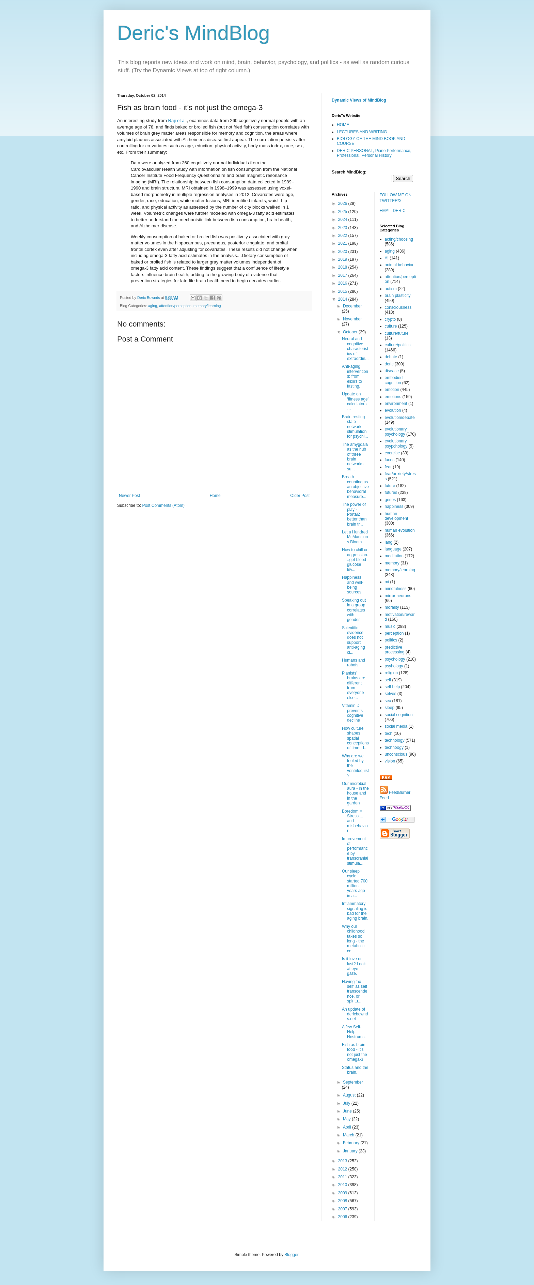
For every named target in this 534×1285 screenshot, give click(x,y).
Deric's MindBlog (193, 32)
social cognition (399, 714)
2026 (343, 203)
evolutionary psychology (396, 431)
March (349, 1135)
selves (390, 693)
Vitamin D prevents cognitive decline (352, 713)
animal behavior (399, 264)
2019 (343, 259)
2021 (343, 243)
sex (388, 700)
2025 (343, 211)
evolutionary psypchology (396, 443)
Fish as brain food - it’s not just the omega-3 (354, 1052)
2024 (343, 219)
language (393, 549)
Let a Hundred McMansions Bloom (355, 537)
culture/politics (398, 345)
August (350, 1095)
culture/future (397, 333)
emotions (393, 396)
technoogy (394, 747)
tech (389, 733)
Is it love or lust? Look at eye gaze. (354, 966)
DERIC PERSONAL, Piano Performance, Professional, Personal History (374, 153)
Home (215, 495)
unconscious (396, 754)
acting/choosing (399, 239)
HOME (343, 124)
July (347, 1103)
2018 (343, 267)
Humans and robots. (353, 662)
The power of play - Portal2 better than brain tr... (354, 514)
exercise (392, 453)
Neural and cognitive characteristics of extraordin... (355, 348)
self (388, 680)
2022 (343, 235)
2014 (343, 299)
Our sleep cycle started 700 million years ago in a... (354, 883)
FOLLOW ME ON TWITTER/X (395, 198)
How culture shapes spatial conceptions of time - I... (355, 738)
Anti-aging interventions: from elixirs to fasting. (355, 376)
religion (391, 672)
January (351, 1151)
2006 (343, 1216)
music (390, 626)
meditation (394, 556)
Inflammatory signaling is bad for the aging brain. (355, 911)
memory (392, 563)
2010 (343, 1184)
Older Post (300, 495)
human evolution (400, 530)
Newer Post (129, 495)
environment (396, 403)
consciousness (398, 307)
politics (391, 640)
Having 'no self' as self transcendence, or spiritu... (354, 991)
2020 (343, 251)
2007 (343, 1209)
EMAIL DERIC (393, 210)
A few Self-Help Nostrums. (354, 1032)
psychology (395, 659)
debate (391, 356)
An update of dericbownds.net (355, 1014)
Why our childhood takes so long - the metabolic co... (353, 938)
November (352, 319)
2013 (343, 1161)
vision (390, 761)
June (348, 1111)
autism (391, 288)
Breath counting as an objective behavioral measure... (355, 486)
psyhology (394, 666)
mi (387, 581)
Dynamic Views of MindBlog (359, 100)
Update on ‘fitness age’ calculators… (355, 401)
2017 (343, 275)
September (353, 1082)
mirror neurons (398, 595)
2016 (343, 283)
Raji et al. (177, 120)
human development (396, 516)
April (347, 1127)
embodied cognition (394, 380)
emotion (392, 389)
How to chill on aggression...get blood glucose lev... (355, 559)
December (352, 306)
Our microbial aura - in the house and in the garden (355, 793)
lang (389, 542)
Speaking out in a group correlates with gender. (354, 610)
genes (390, 499)
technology (395, 740)
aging (152, 306)
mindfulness (396, 588)
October (351, 332)
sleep (390, 707)
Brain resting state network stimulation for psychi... (355, 426)
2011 (343, 1177)
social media (396, 726)
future (390, 485)
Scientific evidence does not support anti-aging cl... (353, 640)
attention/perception (175, 306)
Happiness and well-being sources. (352, 584)
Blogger (291, 1254)
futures (391, 492)
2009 (343, 1193)
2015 (343, 291)
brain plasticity (398, 295)
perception (394, 633)
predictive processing (395, 649)
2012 (343, 1169)
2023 (343, 227)
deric (389, 364)
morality (392, 607)
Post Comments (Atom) (163, 505)
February (351, 1142)
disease (392, 370)
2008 (343, 1200)
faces (390, 459)
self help (392, 686)
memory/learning (207, 306)
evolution (393, 410)
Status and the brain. (355, 1070)
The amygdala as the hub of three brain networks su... (355, 456)
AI (387, 258)
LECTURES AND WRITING (362, 132)
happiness (394, 506)
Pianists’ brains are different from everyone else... (353, 685)
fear (388, 467)
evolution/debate (400, 417)
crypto (390, 319)
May (347, 1119)
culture (391, 326)
